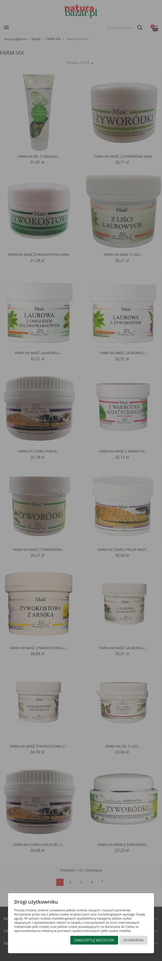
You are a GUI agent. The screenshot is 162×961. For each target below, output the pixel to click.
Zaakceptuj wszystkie (94, 940)
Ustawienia (133, 940)
